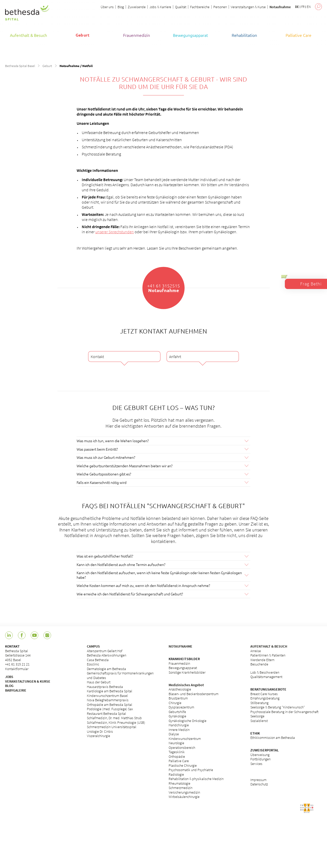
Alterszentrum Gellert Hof (104, 650)
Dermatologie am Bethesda (106, 668)
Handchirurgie (179, 724)
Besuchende (259, 664)
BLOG (9, 685)
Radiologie (176, 774)
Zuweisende (137, 7)
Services (256, 763)
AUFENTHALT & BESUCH (268, 646)
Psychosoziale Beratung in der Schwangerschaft (284, 711)
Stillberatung (259, 702)
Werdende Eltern (262, 659)
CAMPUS (93, 646)
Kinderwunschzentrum (185, 738)
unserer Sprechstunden (114, 231)
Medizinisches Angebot (186, 684)
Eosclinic (93, 664)
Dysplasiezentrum (181, 707)
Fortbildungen (260, 759)
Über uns (107, 7)
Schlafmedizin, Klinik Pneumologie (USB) (116, 722)
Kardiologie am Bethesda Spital (109, 690)
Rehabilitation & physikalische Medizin (196, 778)
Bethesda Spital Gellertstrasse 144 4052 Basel (18, 655)
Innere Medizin (179, 729)
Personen (220, 7)
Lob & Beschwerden (264, 672)
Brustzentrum (178, 698)
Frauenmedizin (179, 663)
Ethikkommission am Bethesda (272, 737)
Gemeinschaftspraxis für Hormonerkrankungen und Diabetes (120, 675)
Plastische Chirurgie (183, 765)
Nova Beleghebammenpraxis (108, 699)
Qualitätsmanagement (266, 676)
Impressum (258, 779)
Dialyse (174, 733)
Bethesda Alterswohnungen (106, 655)
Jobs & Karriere (160, 7)
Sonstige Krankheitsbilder (187, 672)
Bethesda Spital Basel (20, 66)
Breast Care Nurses (264, 693)
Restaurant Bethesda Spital (106, 713)
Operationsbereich (182, 747)
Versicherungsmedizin (184, 792)
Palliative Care (179, 760)
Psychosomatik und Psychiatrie (191, 769)
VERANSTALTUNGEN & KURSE (27, 681)
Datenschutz (259, 784)
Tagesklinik (177, 751)
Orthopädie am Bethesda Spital (109, 704)
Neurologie (176, 742)
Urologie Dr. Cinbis (100, 731)
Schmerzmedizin (180, 787)
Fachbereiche (199, 7)
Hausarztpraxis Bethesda (105, 686)
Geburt (47, 66)
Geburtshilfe (177, 711)
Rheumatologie (179, 783)
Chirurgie (175, 702)
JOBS (9, 676)
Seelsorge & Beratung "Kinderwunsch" (277, 707)
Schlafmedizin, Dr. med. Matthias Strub (114, 717)
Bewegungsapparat (183, 667)
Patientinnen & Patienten (267, 655)
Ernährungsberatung (264, 698)
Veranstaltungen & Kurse (248, 7)
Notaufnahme (280, 7)
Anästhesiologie (180, 689)
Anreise (255, 650)
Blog (121, 7)
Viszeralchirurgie (98, 735)
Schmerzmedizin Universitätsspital (111, 726)
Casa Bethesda (98, 659)
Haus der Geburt (98, 682)
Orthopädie (177, 756)
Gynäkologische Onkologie (187, 720)
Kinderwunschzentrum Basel (107, 695)
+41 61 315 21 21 (17, 664)
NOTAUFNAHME (180, 646)
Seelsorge (257, 716)
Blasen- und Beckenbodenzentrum (193, 693)
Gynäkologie (177, 716)
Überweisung (260, 754)
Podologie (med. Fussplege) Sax (110, 708)
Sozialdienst (259, 720)
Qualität (180, 7)
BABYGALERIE (15, 689)
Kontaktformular (16, 668)
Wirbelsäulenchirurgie (184, 796)
